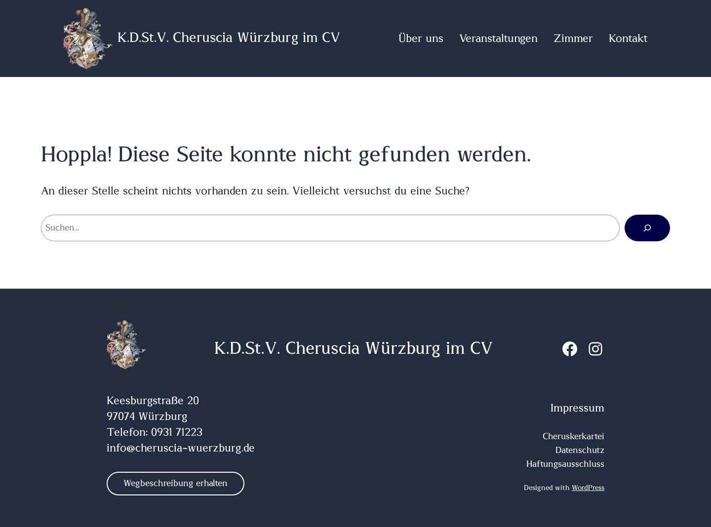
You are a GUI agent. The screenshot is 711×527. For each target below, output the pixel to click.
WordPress (588, 488)
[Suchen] (647, 228)
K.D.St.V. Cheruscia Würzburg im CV (229, 38)
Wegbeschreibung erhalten (175, 483)
